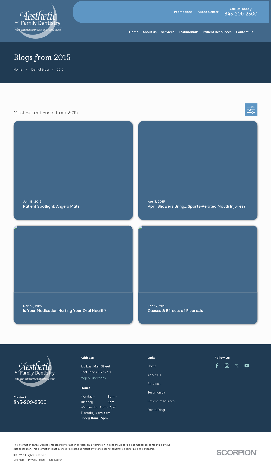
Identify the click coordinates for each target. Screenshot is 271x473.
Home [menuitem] (133, 32)
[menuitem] (19, 460)
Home (152, 366)
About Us (154, 375)
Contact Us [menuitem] (244, 32)
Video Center (208, 12)
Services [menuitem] (167, 32)
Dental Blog (156, 410)
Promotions (183, 12)
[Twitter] (237, 365)
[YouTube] (247, 365)
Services (154, 384)
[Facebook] (217, 365)
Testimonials (157, 392)
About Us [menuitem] (150, 32)
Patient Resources (161, 401)
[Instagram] (227, 365)
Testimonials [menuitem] (189, 32)
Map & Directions (93, 378)
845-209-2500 (240, 14)
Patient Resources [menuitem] (217, 32)
